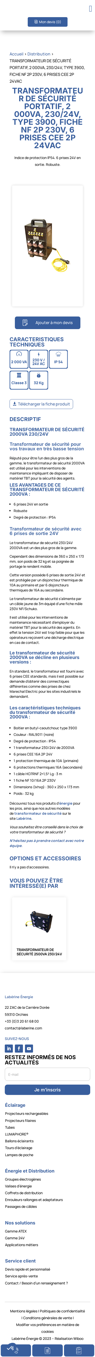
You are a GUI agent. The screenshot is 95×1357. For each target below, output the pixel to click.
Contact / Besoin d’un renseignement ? (36, 1283)
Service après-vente (21, 1276)
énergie (65, 803)
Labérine (23, 818)
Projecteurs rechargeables (26, 1113)
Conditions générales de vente (47, 1317)
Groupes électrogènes (23, 1179)
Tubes (10, 1127)
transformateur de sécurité (37, 813)
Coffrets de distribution (24, 1192)
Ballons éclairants (19, 1141)
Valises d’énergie (18, 1186)
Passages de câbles (21, 1206)
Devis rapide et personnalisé (27, 1269)
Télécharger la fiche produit (44, 404)
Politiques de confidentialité (62, 1311)
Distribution (38, 54)
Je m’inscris (47, 1089)
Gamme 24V (15, 1238)
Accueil (16, 54)
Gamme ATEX (16, 1231)
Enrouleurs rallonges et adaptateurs (34, 1199)
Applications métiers (21, 1244)
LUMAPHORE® (16, 1134)
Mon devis (50, 21)
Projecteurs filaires (20, 1120)
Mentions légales (23, 1311)
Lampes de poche (19, 1154)
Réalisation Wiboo (69, 1338)
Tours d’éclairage (18, 1147)
